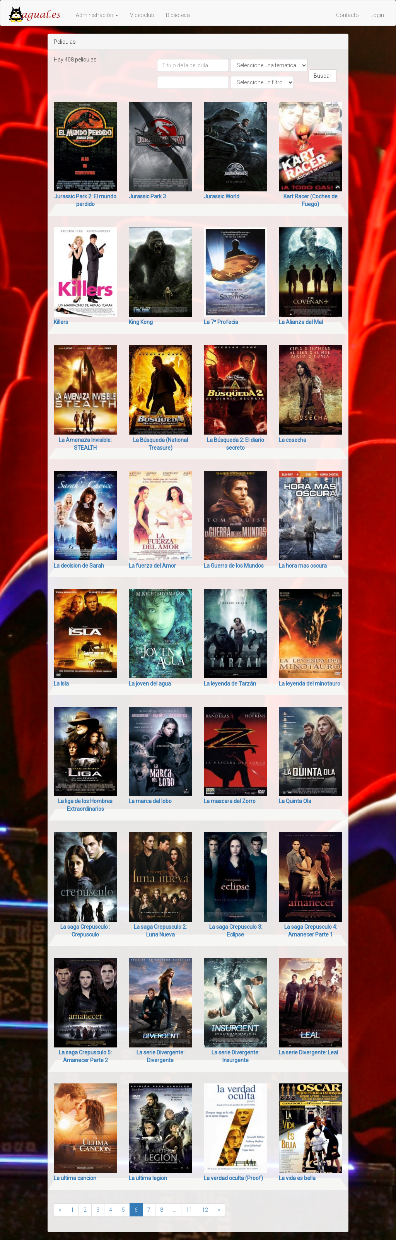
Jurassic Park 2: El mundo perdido (85, 200)
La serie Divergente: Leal (308, 1052)
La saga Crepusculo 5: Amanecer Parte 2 (85, 1056)
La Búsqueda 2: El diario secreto (235, 444)
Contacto (347, 15)
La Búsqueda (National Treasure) (160, 444)
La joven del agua (150, 684)
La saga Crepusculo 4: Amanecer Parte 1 (310, 931)
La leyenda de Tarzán (230, 684)
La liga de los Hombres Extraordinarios (85, 805)
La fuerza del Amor (152, 566)
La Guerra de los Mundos (234, 566)
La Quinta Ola (295, 801)
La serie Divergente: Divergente (160, 1056)
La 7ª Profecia (221, 322)
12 (205, 1210)
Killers (61, 322)
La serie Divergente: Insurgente (235, 1056)
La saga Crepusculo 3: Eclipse (235, 931)
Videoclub (142, 15)
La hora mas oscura (303, 566)
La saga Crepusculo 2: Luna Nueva (160, 931)
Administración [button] (97, 15)
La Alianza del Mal (301, 322)
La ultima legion (148, 1178)
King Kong (141, 322)
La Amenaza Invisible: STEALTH (85, 444)
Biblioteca (178, 15)
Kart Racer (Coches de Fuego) (310, 200)
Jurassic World (221, 196)
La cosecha (292, 440)
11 (189, 1210)
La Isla (61, 684)
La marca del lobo (150, 801)
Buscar (322, 76)
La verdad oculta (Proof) (233, 1178)
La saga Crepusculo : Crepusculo (85, 931)
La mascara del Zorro (230, 801)
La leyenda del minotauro (309, 684)
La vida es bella (297, 1178)
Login (377, 15)
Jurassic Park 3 (147, 196)
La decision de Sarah (79, 566)
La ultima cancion (75, 1178)
